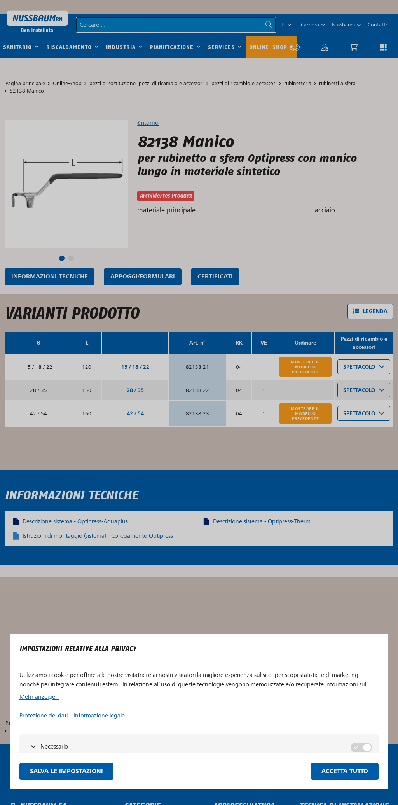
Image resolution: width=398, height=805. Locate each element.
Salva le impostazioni (66, 771)
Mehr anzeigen (39, 697)
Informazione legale (99, 715)
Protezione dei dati (43, 715)
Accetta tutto (344, 771)
